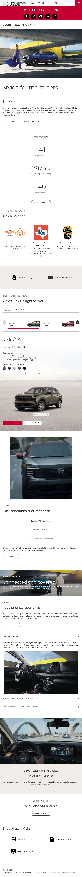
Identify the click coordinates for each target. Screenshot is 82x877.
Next (77, 322)
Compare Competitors (41, 813)
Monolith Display (11, 636)
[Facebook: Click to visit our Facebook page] (26, 16)
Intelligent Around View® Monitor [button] (41, 539)
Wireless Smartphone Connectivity (20, 698)
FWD (16, 310)
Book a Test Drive (41, 202)
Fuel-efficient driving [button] (40, 530)
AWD (22, 310)
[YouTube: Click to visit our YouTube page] (40, 16)
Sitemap (64, 872)
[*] (9, 97)
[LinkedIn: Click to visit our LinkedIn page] (47, 16)
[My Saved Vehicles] (57, 3)
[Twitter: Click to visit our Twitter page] (33, 16)
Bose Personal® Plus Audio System (20, 706)
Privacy (59, 872)
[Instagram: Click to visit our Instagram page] (54, 16)
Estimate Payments (31, 122)
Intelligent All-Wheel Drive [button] (40, 521)
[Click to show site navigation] (78, 3)
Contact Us (53, 872)
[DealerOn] (8, 870)
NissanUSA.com (72, 872)
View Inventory (11, 122)
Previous (4, 322)
